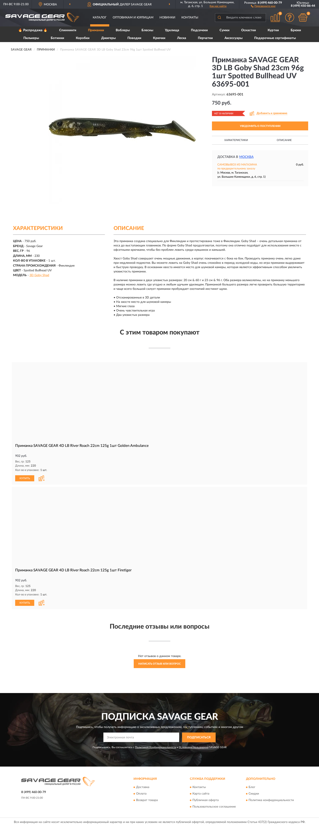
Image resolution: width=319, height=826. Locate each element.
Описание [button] (284, 140)
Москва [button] (246, 157)
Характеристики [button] (236, 140)
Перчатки (205, 38)
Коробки (83, 38)
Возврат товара (147, 800)
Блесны (147, 30)
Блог (252, 787)
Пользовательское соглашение (214, 806)
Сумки (224, 30)
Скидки (254, 793)
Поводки (134, 38)
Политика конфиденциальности (271, 800)
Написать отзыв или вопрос (159, 663)
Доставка (142, 787)
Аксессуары (234, 38)
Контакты (189, 17)
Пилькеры (31, 38)
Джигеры (108, 38)
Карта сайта (200, 793)
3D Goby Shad (39, 275)
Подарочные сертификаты (275, 38)
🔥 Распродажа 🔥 (32, 30)
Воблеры (123, 30)
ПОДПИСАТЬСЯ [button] (199, 737)
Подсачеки (199, 30)
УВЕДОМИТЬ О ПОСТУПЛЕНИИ (260, 126)
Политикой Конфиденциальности (155, 747)
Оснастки (248, 30)
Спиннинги (67, 30)
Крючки (159, 38)
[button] (263, 6)
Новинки (167, 17)
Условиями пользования (193, 747)
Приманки (96, 30)
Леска (181, 38)
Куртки (273, 30)
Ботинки (57, 38)
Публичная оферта (205, 800)
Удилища (172, 30)
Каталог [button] (100, 17)
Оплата (141, 793)
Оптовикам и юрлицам (133, 17)
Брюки (296, 30)
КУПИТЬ (25, 478)
